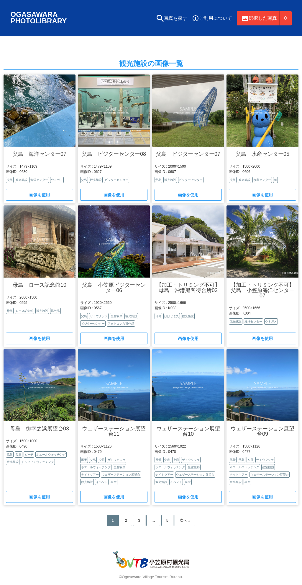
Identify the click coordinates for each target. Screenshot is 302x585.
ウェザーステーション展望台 (121, 476)
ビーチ (28, 456)
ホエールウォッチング (51, 456)
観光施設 (21, 181)
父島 (10, 181)
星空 (113, 483)
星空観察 (116, 317)
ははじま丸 (171, 317)
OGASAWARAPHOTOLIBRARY (40, 18)
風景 (10, 456)
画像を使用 (39, 196)
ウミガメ (57, 181)
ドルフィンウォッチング (38, 463)
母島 (10, 312)
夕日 (102, 461)
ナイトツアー (90, 476)
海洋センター (39, 181)
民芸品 (55, 312)
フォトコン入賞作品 (121, 325)
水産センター (262, 181)
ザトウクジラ (99, 317)
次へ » (185, 522)
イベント (102, 483)
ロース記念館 (24, 312)
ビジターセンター (116, 181)
